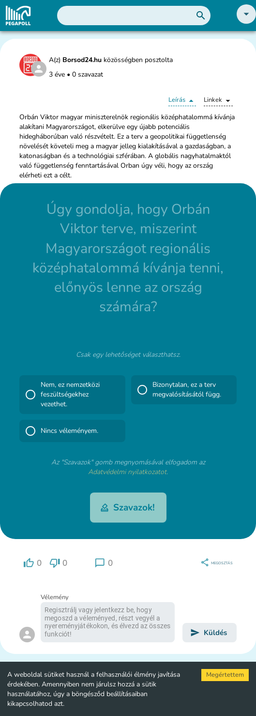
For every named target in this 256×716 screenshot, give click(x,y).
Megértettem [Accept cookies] (225, 674)
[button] (246, 21)
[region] (32, 563)
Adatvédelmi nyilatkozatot (127, 472)
